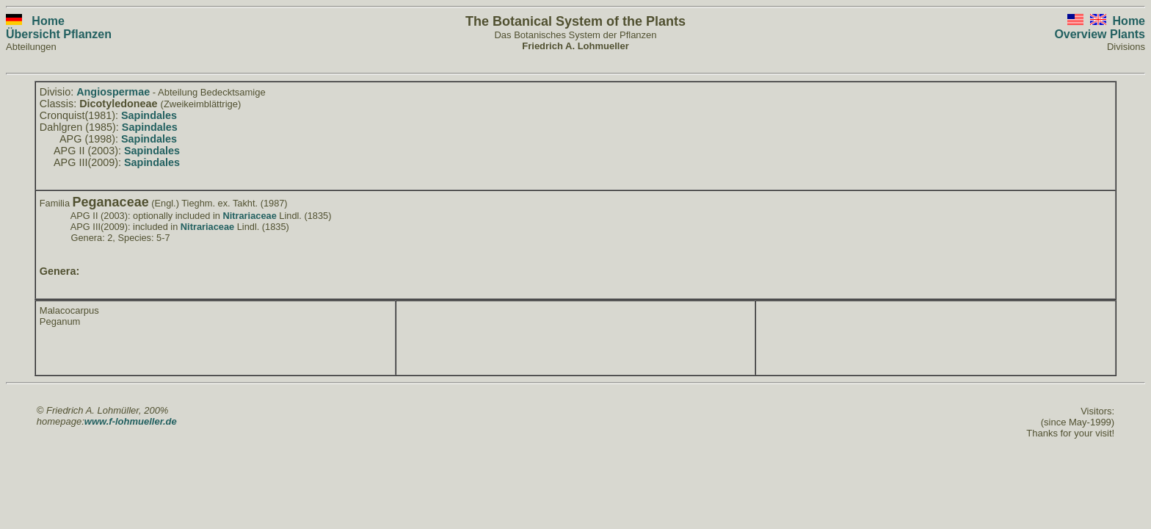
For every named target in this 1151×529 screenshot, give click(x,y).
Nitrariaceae (249, 215)
